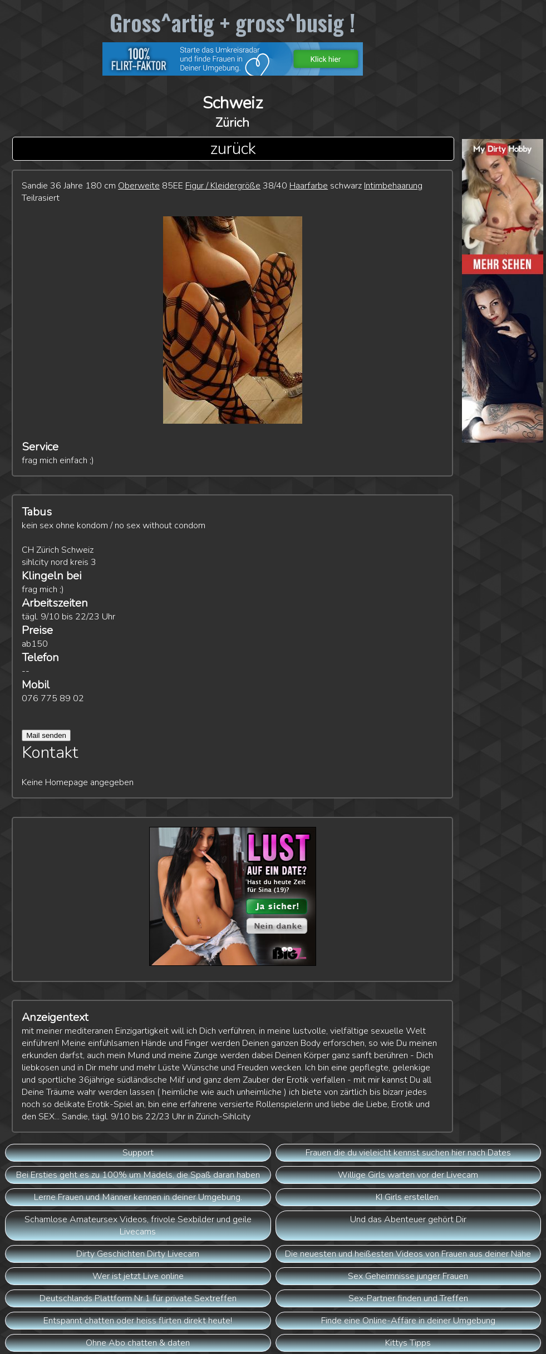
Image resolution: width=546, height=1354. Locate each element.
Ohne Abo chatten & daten (138, 1343)
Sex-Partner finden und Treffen (408, 1298)
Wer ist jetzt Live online (138, 1276)
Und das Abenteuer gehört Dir (408, 1219)
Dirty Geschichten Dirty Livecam (137, 1254)
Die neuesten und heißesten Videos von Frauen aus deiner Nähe (408, 1254)
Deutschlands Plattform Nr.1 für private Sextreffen (138, 1298)
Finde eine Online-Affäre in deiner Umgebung (408, 1321)
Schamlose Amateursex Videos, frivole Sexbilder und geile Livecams (138, 1225)
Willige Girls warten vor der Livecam (408, 1175)
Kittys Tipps (408, 1343)
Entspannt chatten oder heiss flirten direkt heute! (137, 1321)
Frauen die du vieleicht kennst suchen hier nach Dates (408, 1153)
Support (138, 1153)
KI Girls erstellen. (408, 1197)
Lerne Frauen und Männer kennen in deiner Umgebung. (138, 1197)
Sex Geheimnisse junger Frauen (408, 1276)
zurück (233, 148)
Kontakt (50, 752)
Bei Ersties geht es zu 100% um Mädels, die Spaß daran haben (138, 1175)
